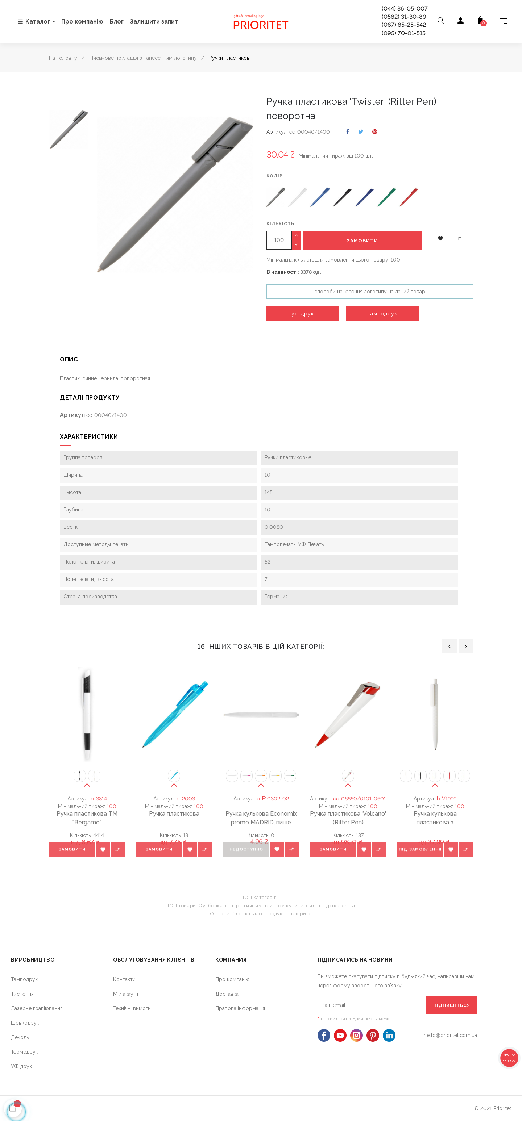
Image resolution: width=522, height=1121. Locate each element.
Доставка (227, 994)
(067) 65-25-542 (404, 24)
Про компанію (232, 979)
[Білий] (298, 198)
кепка (348, 905)
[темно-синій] (364, 198)
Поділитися (347, 132)
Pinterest (374, 132)
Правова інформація (240, 1008)
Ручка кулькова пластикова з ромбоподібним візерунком (435, 818)
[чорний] (342, 198)
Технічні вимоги (132, 1008)
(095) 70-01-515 (404, 33)
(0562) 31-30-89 (404, 16)
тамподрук (382, 314)
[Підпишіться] (451, 1005)
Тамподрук (24, 979)
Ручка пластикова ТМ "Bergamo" (87, 818)
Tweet (361, 132)
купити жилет (303, 905)
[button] (440, 237)
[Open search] (440, 21)
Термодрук (24, 1052)
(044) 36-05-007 (405, 8)
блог (238, 913)
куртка (331, 905)
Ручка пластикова (174, 813)
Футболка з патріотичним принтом (242, 905)
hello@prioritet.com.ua (450, 1035)
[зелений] (386, 198)
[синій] (320, 198)
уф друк (302, 314)
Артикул (276, 132)
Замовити (362, 240)
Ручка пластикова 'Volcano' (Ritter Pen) (348, 818)
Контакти (124, 979)
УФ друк (21, 1066)
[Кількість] (279, 240)
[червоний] (409, 198)
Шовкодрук (25, 1023)
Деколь (20, 1037)
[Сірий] (276, 198)
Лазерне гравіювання (37, 1008)
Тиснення (22, 994)
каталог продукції (266, 913)
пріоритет (301, 913)
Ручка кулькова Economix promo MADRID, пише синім (261, 818)
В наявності (282, 272)
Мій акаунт (126, 994)
